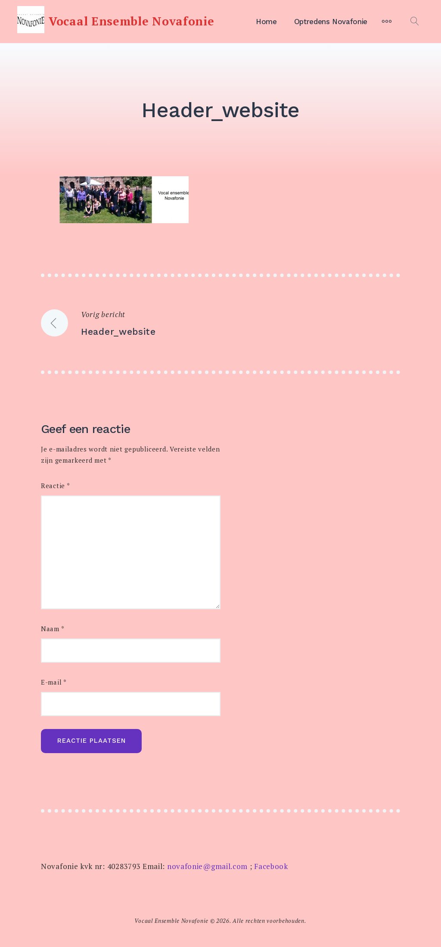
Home (266, 21)
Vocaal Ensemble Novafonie (131, 21)
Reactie (55, 486)
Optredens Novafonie (330, 21)
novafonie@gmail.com (207, 866)
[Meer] (387, 21)
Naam (52, 629)
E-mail (54, 682)
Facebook (271, 866)
